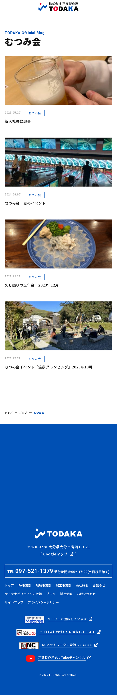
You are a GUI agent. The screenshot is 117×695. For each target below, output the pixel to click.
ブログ (23, 412)
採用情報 (66, 593)
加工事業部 (63, 585)
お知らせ (99, 585)
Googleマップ (55, 554)
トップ (8, 412)
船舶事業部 (43, 585)
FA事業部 (24, 585)
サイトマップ (14, 602)
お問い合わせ (86, 593)
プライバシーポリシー (43, 602)
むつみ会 (34, 113)
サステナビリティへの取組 (23, 593)
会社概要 (82, 585)
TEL (58, 571)
